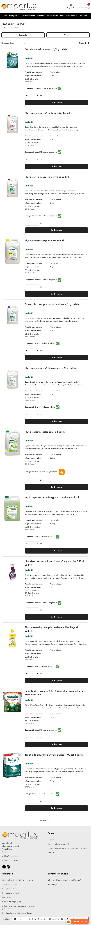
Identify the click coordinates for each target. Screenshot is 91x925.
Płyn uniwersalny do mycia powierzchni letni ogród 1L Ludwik (53, 629)
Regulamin (6, 897)
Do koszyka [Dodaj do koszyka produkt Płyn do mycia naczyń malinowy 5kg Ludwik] (56, 166)
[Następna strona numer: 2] (58, 820)
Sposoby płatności (9, 884)
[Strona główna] (28, 16)
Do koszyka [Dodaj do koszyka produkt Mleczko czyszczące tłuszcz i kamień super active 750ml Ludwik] (56, 617)
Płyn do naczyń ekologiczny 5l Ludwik (45, 431)
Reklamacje (52, 884)
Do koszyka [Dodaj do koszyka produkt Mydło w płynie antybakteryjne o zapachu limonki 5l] (56, 550)
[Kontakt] (83, 16)
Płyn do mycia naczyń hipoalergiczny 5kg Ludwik (50, 368)
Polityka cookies (9, 888)
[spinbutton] (32, 95)
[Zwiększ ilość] (37, 95)
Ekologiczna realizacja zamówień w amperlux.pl (67, 848)
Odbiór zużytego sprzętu (12, 901)
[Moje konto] (71, 6)
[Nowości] (41, 16)
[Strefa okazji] (52, 16)
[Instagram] (8, 867)
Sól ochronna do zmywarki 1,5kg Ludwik (46, 49)
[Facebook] (4, 867)
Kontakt (51, 852)
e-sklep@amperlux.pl (10, 856)
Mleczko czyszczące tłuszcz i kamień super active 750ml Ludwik (54, 562)
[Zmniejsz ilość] (27, 95)
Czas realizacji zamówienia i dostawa (17, 880)
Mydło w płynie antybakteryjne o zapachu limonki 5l (52, 497)
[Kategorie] (11, 16)
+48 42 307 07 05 (10, 860)
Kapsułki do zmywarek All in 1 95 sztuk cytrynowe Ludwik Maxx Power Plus (55, 692)
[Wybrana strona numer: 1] (45, 820)
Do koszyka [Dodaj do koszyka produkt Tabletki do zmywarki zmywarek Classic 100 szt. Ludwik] (56, 808)
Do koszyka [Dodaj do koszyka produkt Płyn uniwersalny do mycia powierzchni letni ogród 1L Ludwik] (56, 680)
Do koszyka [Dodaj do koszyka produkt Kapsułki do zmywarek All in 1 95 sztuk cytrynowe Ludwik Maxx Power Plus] (56, 744)
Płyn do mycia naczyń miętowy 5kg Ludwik (47, 176)
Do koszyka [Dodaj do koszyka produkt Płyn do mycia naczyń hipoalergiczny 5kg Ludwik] (56, 421)
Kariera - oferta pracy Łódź (58, 844)
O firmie (51, 840)
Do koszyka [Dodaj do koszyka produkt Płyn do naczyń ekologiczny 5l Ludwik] (56, 487)
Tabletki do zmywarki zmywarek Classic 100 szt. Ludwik (54, 754)
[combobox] (13, 43)
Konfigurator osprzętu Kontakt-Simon (17, 913)
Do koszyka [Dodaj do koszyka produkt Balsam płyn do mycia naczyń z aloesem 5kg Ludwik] (56, 357)
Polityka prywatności (10, 893)
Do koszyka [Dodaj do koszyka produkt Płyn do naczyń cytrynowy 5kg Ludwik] (56, 294)
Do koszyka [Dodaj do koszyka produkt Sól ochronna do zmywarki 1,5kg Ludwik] (56, 102)
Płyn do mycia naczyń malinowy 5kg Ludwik (48, 113)
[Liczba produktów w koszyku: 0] (87, 6)
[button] (69, 16)
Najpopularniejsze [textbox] (7, 43)
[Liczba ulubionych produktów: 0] (80, 6)
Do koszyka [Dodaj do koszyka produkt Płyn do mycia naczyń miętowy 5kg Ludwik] (56, 230)
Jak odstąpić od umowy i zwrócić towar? (64, 880)
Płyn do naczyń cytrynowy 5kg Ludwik (44, 240)
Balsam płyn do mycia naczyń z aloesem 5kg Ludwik (52, 304)
